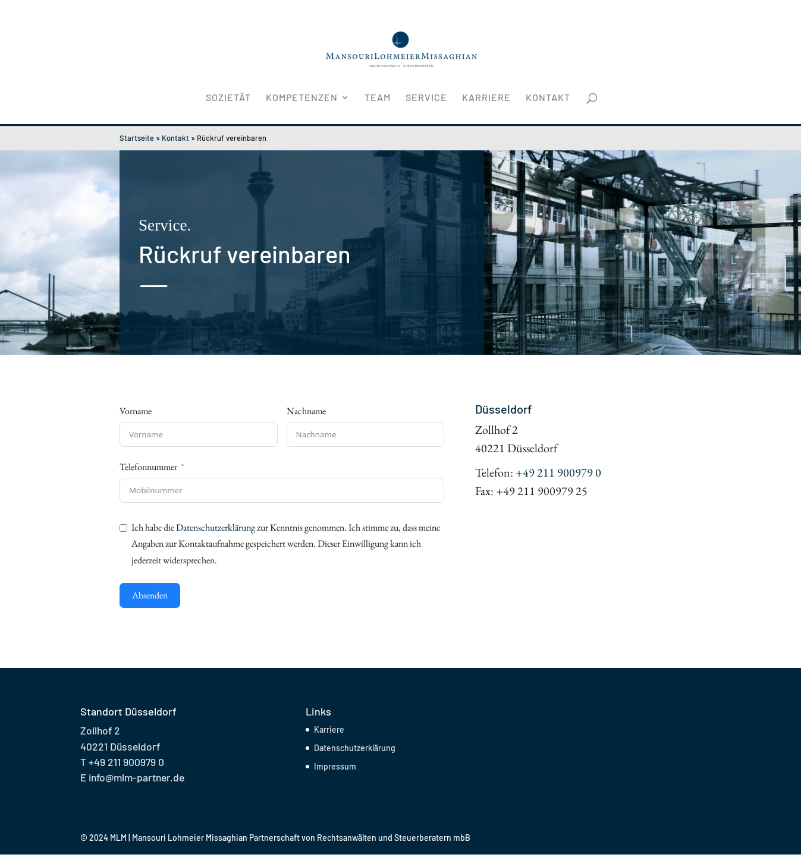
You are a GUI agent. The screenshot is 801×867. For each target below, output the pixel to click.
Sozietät (228, 98)
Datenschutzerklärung (215, 527)
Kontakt (548, 98)
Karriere (486, 98)
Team (378, 98)
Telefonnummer (148, 467)
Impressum (335, 766)
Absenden (150, 595)
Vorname (136, 411)
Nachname (306, 411)
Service (426, 98)
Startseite (137, 138)
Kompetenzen (302, 98)
